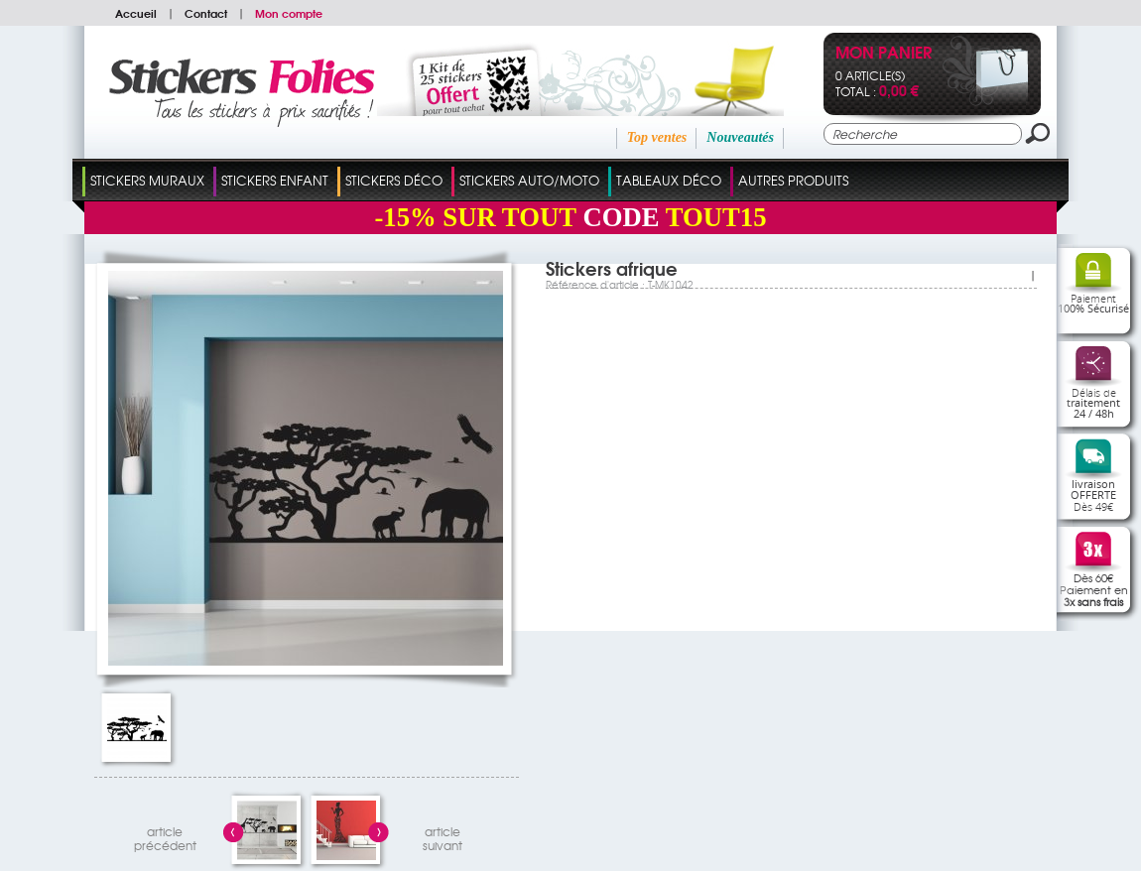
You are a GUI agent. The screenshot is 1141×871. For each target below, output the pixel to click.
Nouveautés (740, 137)
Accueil (136, 13)
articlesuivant (442, 835)
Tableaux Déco (668, 180)
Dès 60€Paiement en (1094, 589)
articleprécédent (165, 835)
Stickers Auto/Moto (529, 180)
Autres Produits (793, 180)
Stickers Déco (394, 180)
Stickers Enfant (274, 180)
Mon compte (288, 13)
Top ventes (657, 137)
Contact (206, 13)
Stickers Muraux (147, 180)
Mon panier (883, 54)
